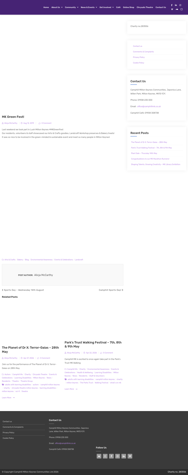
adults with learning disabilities (18, 385)
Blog (27, 260)
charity (7, 388)
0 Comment (46, 123)
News (49, 378)
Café (118, 7)
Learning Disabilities (22, 378)
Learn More (8, 397)
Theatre (15, 381)
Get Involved (105, 7)
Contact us (161, 7)
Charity (28, 374)
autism (36, 385)
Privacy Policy (139, 57)
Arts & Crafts (10, 260)
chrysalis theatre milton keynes (25, 388)
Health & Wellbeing (85, 372)
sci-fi (17, 391)
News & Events (88, 7)
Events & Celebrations (63, 260)
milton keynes (8, 391)
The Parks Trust (86, 383)
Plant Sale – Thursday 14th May (144, 153)
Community (70, 7)
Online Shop (128, 7)
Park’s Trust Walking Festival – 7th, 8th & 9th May (151, 148)
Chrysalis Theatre (145, 7)
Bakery (20, 260)
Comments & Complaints (143, 52)
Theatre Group (27, 381)
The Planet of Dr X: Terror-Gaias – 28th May (149, 142)
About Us (55, 7)
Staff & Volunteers (97, 376)
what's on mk (115, 383)
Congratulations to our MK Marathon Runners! (150, 159)
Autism (7, 374)
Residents (6, 381)
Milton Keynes (39, 378)
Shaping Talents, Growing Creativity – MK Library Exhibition (155, 164)
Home (46, 7)
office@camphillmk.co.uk (149, 106)
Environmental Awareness (42, 260)
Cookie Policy (138, 63)
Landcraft (79, 260)
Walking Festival (101, 383)
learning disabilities (48, 388)
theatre (25, 391)
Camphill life (17, 374)
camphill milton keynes (50, 385)
